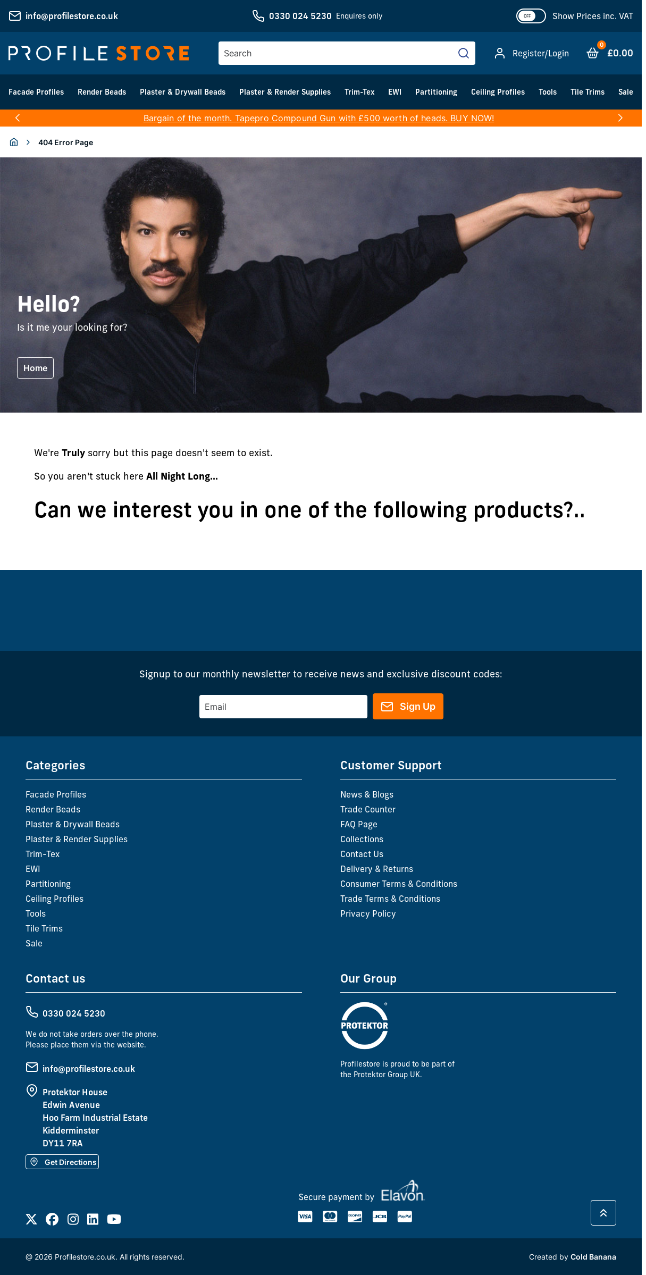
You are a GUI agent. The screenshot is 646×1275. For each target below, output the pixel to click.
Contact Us (361, 854)
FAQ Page (358, 824)
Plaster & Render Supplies (285, 92)
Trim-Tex (360, 92)
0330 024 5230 (300, 16)
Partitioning (436, 92)
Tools (548, 92)
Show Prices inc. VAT (592, 16)
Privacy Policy (368, 913)
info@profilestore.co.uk (72, 16)
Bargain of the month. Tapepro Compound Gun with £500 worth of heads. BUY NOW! (319, 118)
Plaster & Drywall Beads (182, 92)
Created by (572, 1257)
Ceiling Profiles (498, 92)
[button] (17, 118)
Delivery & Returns (376, 868)
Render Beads (102, 92)
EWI (394, 92)
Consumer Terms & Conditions (398, 883)
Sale (625, 92)
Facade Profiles (36, 92)
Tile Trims (588, 92)
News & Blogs (366, 794)
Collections (361, 839)
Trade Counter (368, 809)
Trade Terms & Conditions (390, 898)
